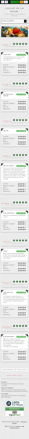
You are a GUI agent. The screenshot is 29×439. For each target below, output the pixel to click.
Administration (14, 428)
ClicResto (18, 426)
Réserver (15, 1)
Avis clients (8, 21)
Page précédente (8, 369)
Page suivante (22, 369)
